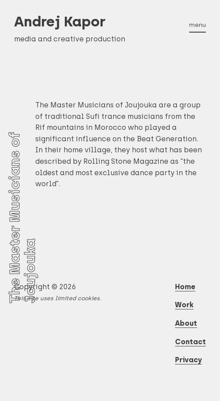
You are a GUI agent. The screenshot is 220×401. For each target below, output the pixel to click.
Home (185, 287)
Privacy (188, 360)
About (186, 323)
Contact (190, 342)
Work (184, 305)
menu (197, 24)
